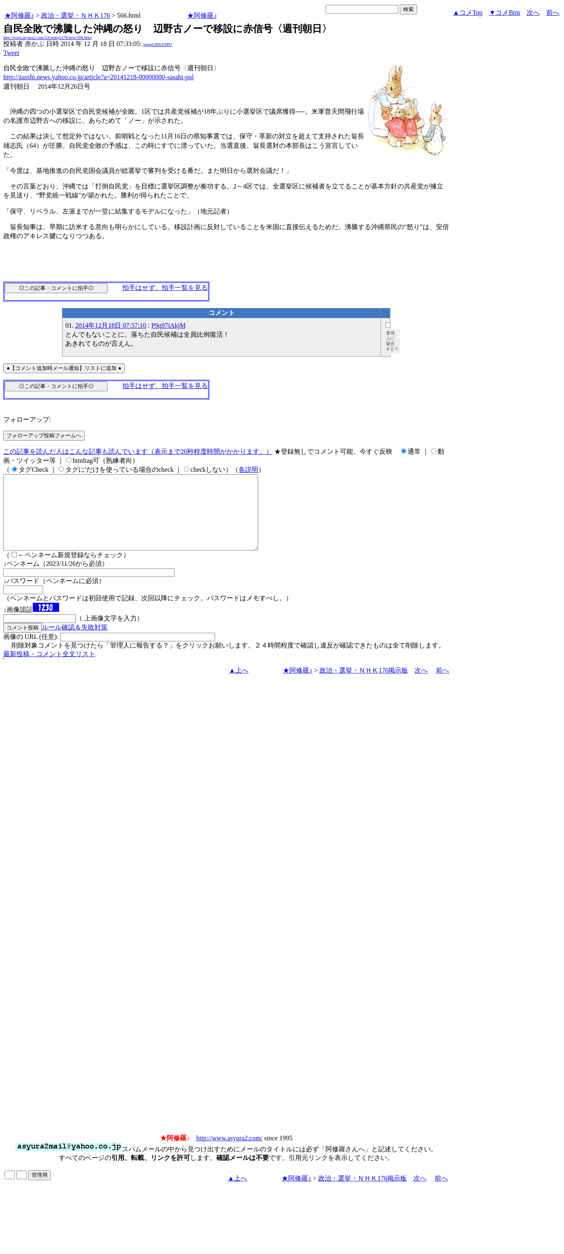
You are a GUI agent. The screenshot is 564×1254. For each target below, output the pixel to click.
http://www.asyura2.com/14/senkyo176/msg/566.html (47, 37)
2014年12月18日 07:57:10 (110, 325)
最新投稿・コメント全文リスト (49, 668)
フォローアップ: (27, 419)
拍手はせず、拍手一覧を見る (165, 287)
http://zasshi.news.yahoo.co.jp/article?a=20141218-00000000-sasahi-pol (98, 76)
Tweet (11, 52)
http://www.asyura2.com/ (229, 1152)
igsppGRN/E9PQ (157, 44)
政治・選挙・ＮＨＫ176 (75, 15)
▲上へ (239, 685)
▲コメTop (468, 12)
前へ (552, 12)
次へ (533, 12)
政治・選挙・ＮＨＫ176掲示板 (363, 685)
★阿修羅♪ (19, 15)
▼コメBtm (504, 12)
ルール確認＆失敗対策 (75, 641)
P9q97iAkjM (168, 325)
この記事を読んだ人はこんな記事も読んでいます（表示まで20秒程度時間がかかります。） (138, 451)
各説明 (248, 469)
